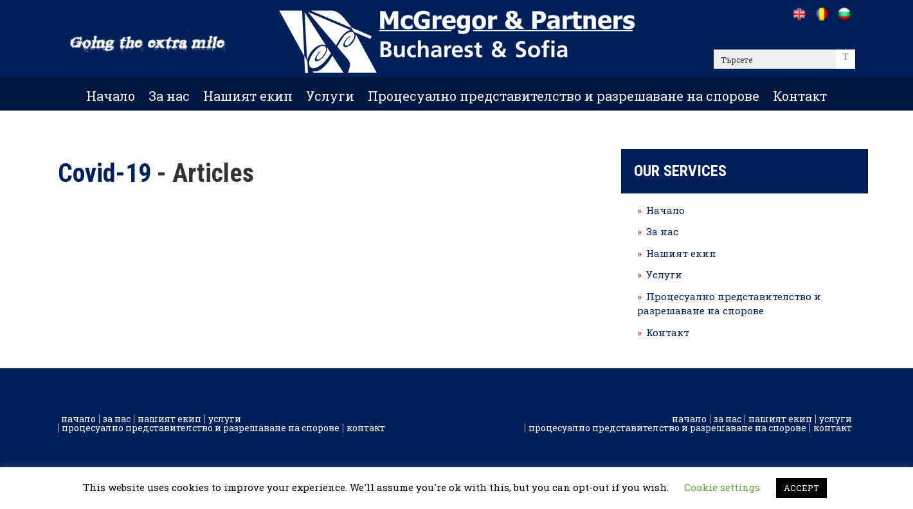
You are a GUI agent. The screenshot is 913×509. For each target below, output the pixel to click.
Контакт (800, 95)
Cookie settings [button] (722, 487)
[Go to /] (799, 14)
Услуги (330, 95)
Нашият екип (248, 95)
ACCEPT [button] (801, 488)
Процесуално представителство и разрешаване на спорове (563, 95)
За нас (169, 95)
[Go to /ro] (821, 14)
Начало (110, 95)
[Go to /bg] (844, 14)
